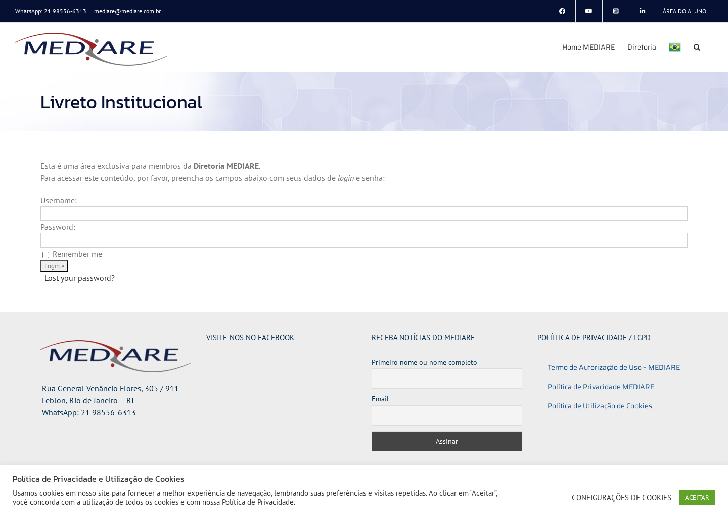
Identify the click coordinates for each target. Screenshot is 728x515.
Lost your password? (79, 278)
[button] (697, 47)
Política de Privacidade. (258, 502)
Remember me (77, 254)
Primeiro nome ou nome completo (424, 362)
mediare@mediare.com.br (127, 11)
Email (380, 398)
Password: (57, 227)
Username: (58, 200)
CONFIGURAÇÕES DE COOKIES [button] (621, 497)
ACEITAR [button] (697, 497)
